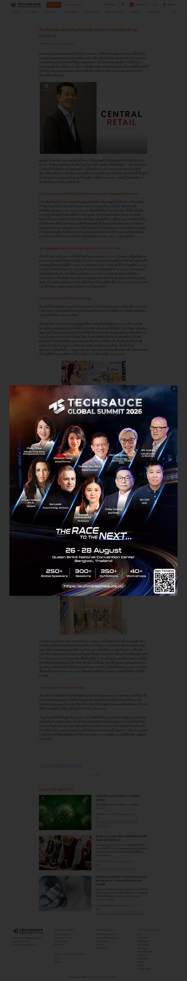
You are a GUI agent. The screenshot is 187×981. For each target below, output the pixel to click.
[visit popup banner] (93, 490)
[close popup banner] (174, 388)
